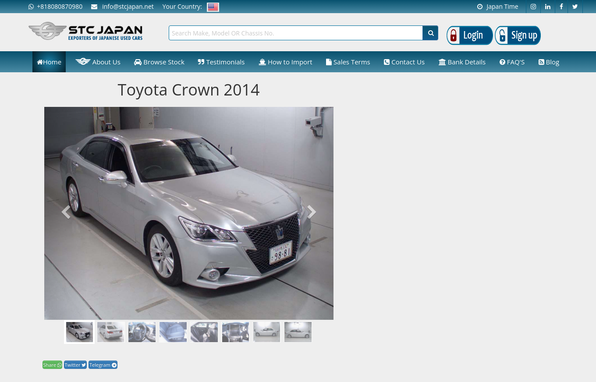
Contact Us (404, 61)
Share (52, 364)
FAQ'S (512, 61)
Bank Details (462, 61)
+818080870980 (55, 6)
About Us (98, 61)
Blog (549, 61)
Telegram (103, 364)
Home (49, 61)
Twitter (75, 364)
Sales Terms (348, 61)
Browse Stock (159, 61)
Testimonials (221, 61)
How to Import (285, 61)
